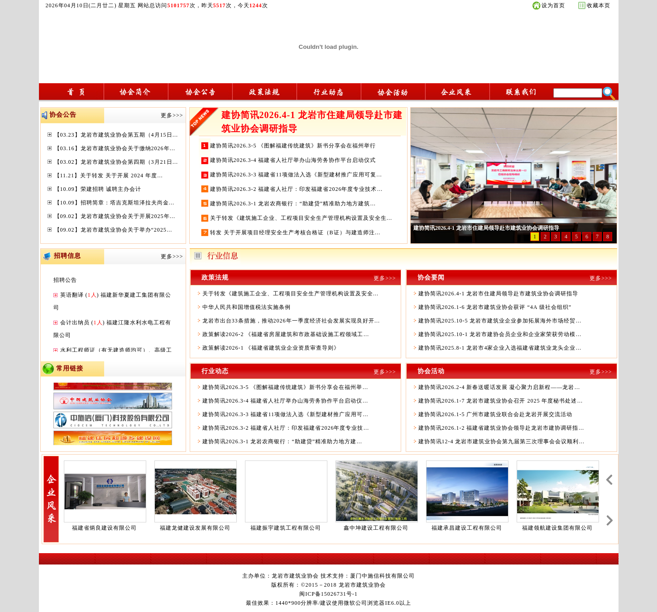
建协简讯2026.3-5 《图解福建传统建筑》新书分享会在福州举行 (293, 145)
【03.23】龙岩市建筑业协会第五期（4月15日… (116, 135)
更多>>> (172, 115)
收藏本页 (598, 5)
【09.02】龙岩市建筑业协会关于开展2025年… (115, 216)
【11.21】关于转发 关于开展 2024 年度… (108, 175)
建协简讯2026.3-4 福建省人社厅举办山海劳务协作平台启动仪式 (293, 160)
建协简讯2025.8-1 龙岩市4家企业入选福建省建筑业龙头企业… (500, 348)
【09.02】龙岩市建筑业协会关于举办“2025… (113, 230)
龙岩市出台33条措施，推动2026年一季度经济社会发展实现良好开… (291, 321)
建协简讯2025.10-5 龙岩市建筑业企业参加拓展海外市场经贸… (500, 321)
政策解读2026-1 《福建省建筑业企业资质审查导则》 (271, 348)
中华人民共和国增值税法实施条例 (246, 307)
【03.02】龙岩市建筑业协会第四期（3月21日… (116, 162)
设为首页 (553, 5)
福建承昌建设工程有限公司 (467, 528)
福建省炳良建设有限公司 (104, 528)
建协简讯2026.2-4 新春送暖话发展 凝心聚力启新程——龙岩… (499, 387)
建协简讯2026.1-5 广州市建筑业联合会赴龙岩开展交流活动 (495, 414)
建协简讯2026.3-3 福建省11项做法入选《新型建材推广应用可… (285, 414)
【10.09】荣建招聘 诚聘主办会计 (97, 189)
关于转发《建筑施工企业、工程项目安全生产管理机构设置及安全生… (301, 218)
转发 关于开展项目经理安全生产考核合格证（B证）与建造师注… (295, 232)
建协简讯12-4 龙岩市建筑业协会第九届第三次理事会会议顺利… (501, 441)
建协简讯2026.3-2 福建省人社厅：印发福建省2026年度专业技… (285, 428)
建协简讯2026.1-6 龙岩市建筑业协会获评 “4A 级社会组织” (495, 307)
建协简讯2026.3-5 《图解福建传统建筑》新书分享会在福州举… (285, 387)
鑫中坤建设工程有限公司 (376, 528)
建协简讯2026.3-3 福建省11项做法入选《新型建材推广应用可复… (296, 174)
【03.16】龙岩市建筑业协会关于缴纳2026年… (115, 148)
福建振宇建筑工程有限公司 (285, 528)
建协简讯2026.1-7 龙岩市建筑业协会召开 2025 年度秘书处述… (500, 401)
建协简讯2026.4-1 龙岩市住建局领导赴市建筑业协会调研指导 (498, 293)
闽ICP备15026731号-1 (328, 594)
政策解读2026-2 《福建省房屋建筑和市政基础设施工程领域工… (285, 334)
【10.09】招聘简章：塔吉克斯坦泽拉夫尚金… (114, 202)
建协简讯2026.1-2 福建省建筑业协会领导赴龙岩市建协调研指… (501, 428)
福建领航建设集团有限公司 (557, 528)
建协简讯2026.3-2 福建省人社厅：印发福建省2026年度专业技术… (296, 189)
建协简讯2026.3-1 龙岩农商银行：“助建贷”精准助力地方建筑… (293, 203)
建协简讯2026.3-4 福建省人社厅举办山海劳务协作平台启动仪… (285, 401)
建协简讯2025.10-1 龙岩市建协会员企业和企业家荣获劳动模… (500, 334)
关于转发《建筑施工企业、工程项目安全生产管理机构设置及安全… (290, 293)
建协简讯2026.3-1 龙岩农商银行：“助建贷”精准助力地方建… (282, 441)
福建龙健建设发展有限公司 (195, 528)
